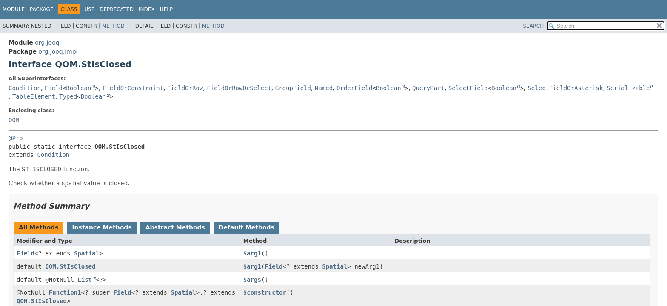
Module (14, 9)
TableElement (33, 96)
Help (166, 9)
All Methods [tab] (38, 227)
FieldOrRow (185, 88)
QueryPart (428, 88)
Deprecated (117, 9)
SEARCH (533, 26)
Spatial (86, 253)
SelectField (468, 88)
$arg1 (252, 253)
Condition (25, 88)
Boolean (78, 88)
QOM (14, 119)
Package (41, 9)
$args (252, 279)
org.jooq (47, 42)
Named (324, 88)
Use (89, 9)
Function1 (65, 292)
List (84, 279)
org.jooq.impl (57, 51)
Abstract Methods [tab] (175, 227)
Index (147, 9)
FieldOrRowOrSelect (239, 88)
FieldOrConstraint (133, 88)
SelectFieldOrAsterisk (565, 88)
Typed (68, 96)
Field (54, 88)
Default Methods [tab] (246, 227)
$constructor (264, 292)
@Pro (16, 138)
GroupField (293, 88)
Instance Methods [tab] (101, 227)
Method (113, 26)
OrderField (354, 88)
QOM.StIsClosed (70, 266)
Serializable (628, 88)
